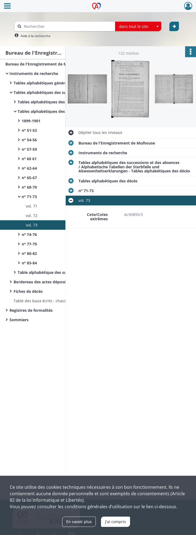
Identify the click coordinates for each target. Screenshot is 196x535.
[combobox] (138, 26)
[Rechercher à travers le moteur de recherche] (67, 26)
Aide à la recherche (35, 36)
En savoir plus (79, 521)
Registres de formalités (31, 310)
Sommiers (19, 319)
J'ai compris (115, 521)
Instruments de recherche (34, 73)
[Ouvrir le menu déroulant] (7, 6)
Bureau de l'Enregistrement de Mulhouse (43, 64)
